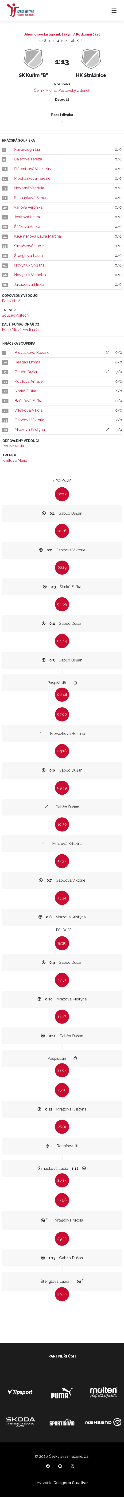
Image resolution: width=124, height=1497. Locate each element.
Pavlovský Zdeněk (74, 90)
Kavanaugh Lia (27, 149)
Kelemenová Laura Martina (37, 236)
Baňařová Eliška (28, 400)
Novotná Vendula (29, 188)
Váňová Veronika (28, 207)
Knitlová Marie (14, 460)
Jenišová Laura (27, 217)
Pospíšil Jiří (11, 301)
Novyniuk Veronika (30, 275)
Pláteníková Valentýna (33, 169)
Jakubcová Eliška (29, 284)
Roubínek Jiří (13, 446)
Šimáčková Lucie (29, 246)
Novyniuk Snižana (29, 265)
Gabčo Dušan (26, 372)
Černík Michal (45, 90)
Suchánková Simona (32, 197)
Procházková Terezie (32, 178)
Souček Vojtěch (15, 315)
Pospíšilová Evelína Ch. (21, 329)
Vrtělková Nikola (28, 410)
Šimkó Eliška (25, 391)
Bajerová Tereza (28, 159)
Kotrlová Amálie (29, 381)
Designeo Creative (71, 1483)
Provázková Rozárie (32, 352)
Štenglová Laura (28, 255)
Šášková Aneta (27, 226)
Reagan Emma (27, 362)
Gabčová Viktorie (29, 420)
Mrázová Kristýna (30, 429)
